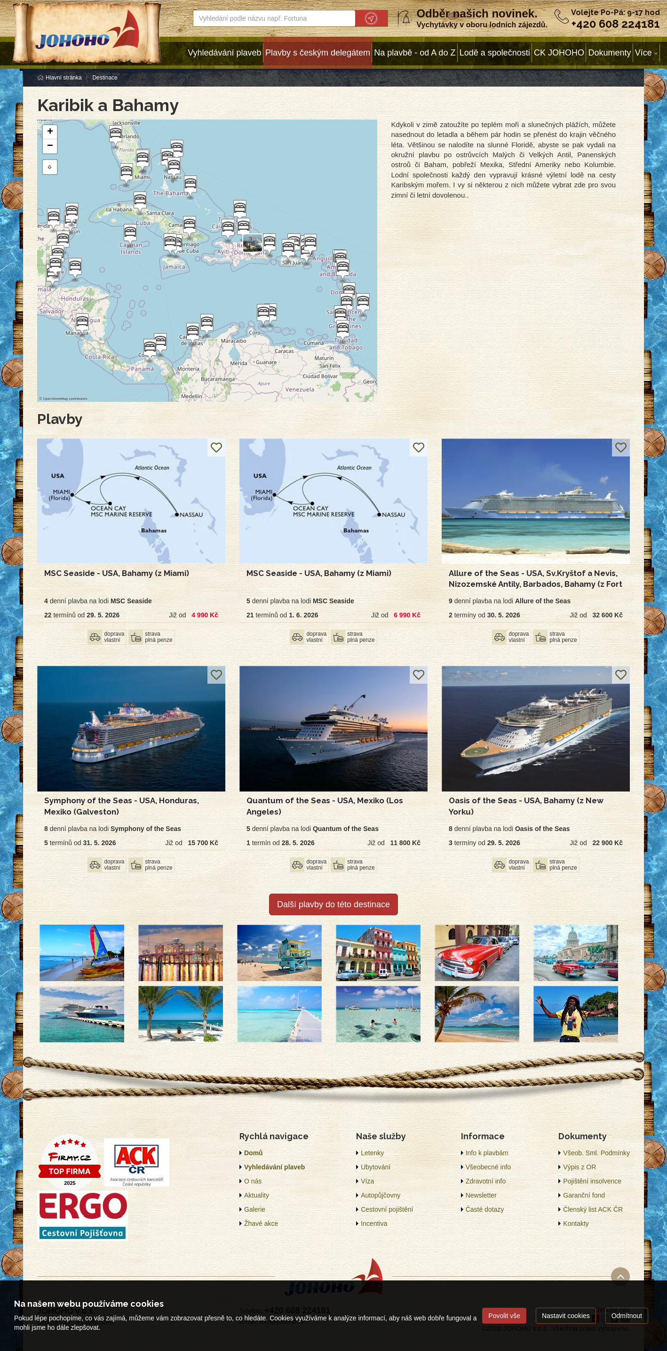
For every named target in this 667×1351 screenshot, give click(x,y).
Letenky (372, 1153)
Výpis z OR (579, 1167)
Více (643, 52)
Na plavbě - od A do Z (414, 52)
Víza (367, 1181)
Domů (253, 1153)
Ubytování (375, 1167)
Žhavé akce (261, 1223)
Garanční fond (584, 1195)
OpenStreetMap (55, 399)
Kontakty (575, 1223)
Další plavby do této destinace (333, 904)
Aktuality (256, 1195)
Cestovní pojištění (387, 1209)
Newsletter (481, 1195)
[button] (309, 246)
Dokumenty (609, 52)
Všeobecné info (488, 1167)
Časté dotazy (485, 1209)
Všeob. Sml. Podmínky (596, 1153)
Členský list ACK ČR (593, 1209)
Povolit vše (504, 1315)
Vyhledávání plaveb (224, 52)
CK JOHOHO (559, 52)
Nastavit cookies (566, 1315)
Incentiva (374, 1223)
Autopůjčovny (380, 1195)
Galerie (254, 1209)
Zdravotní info (486, 1181)
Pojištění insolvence (592, 1181)
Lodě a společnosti (495, 52)
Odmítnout (626, 1315)
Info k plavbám (487, 1153)
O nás (253, 1181)
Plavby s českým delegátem (317, 52)
